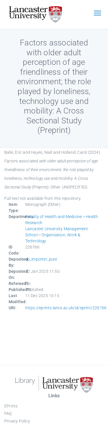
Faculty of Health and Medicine (53, 216)
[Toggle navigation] (97, 13)
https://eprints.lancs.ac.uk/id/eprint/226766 (66, 307)
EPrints (11, 406)
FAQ (8, 413)
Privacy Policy (17, 421)
